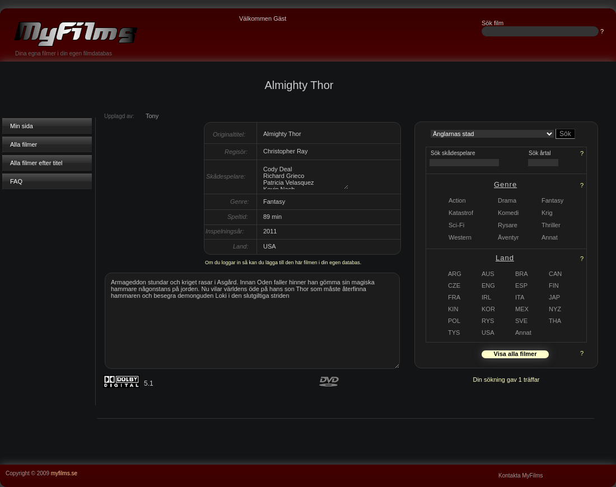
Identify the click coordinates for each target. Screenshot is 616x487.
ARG (454, 273)
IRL (486, 297)
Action (457, 200)
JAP (554, 297)
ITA (519, 297)
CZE (454, 285)
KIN (453, 309)
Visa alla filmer (515, 353)
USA (488, 332)
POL (454, 320)
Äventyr (508, 237)
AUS (488, 273)
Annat (523, 332)
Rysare (507, 225)
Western (460, 237)
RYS (488, 320)
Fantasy (552, 200)
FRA (454, 297)
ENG (488, 285)
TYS (454, 332)
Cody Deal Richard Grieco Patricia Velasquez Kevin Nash (305, 177)
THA (555, 320)
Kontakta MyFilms (520, 475)
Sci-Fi (456, 225)
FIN (554, 285)
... (611, 468)
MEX (522, 309)
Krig (547, 212)
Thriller (551, 225)
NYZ (555, 309)
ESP (521, 285)
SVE (521, 320)
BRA (521, 273)
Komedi (508, 212)
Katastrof (461, 212)
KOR (488, 309)
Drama (507, 200)
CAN (555, 273)
